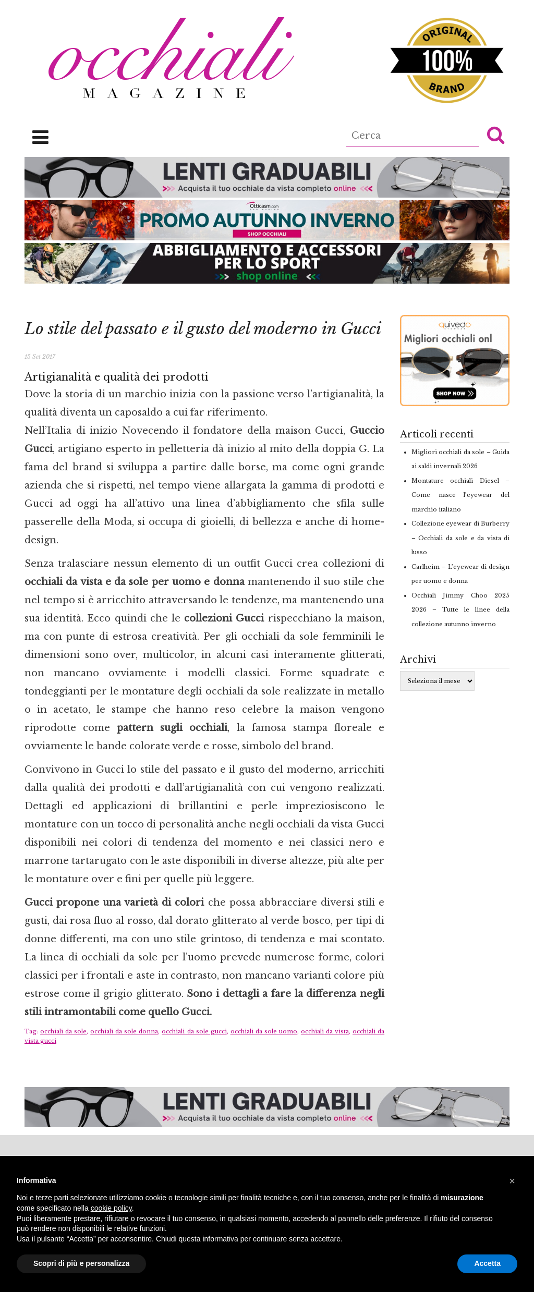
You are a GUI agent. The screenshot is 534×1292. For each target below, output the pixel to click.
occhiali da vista (325, 1031)
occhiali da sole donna (124, 1031)
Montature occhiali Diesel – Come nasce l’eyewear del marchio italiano (460, 495)
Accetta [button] (487, 1263)
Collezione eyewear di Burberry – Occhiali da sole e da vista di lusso (460, 538)
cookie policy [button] (111, 1208)
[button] (495, 134)
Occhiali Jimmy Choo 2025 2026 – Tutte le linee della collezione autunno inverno (460, 610)
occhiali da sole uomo (263, 1031)
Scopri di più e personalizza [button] (81, 1263)
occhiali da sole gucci (194, 1031)
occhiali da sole (63, 1031)
